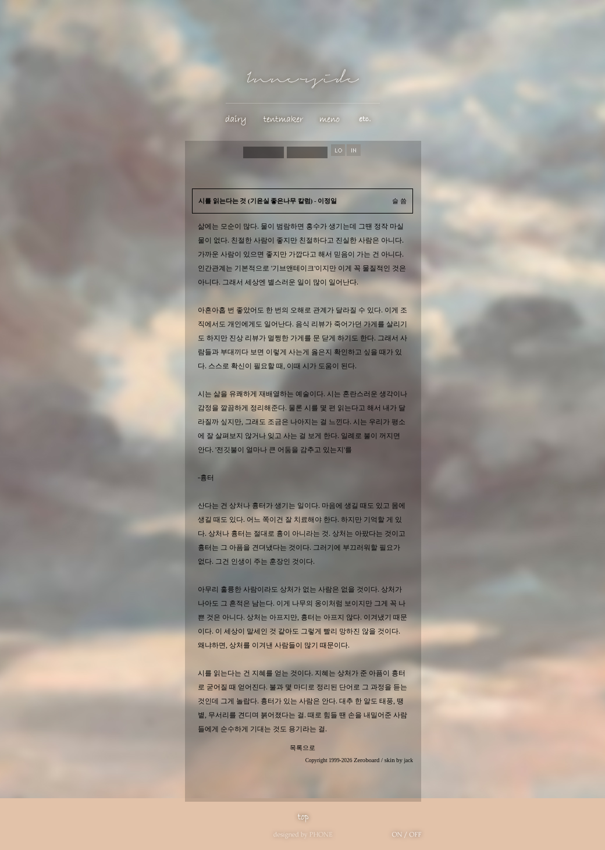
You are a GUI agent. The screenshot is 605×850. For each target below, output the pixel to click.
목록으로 (302, 748)
